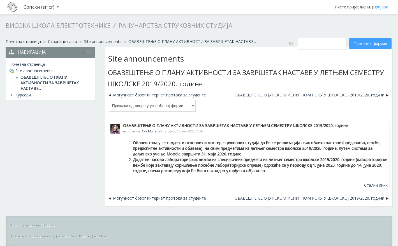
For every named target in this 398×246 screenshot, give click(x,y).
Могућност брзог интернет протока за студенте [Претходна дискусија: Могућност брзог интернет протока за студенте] (159, 95)
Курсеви (23, 95)
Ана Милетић (152, 131)
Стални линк (376, 185)
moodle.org (101, 236)
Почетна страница (27, 64)
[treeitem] (50, 64)
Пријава (380, 7)
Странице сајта (62, 41)
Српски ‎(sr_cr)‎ (41, 7)
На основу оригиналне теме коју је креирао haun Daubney (51, 236)
